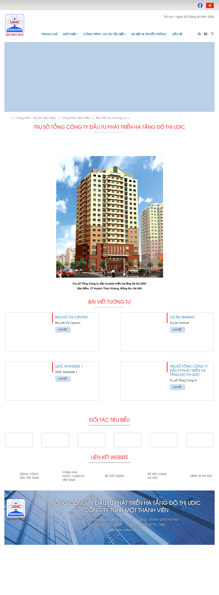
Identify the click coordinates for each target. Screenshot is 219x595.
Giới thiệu (70, 34)
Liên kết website (109, 457)
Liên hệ (177, 34)
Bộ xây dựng (114, 476)
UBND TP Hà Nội (201, 476)
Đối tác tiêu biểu (109, 419)
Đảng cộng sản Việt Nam (29, 475)
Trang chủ (50, 34)
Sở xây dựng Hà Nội (157, 475)
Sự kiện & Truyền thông (150, 34)
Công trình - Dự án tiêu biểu (105, 34)
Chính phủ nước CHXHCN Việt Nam (73, 475)
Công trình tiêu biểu (76, 118)
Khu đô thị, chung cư (111, 118)
